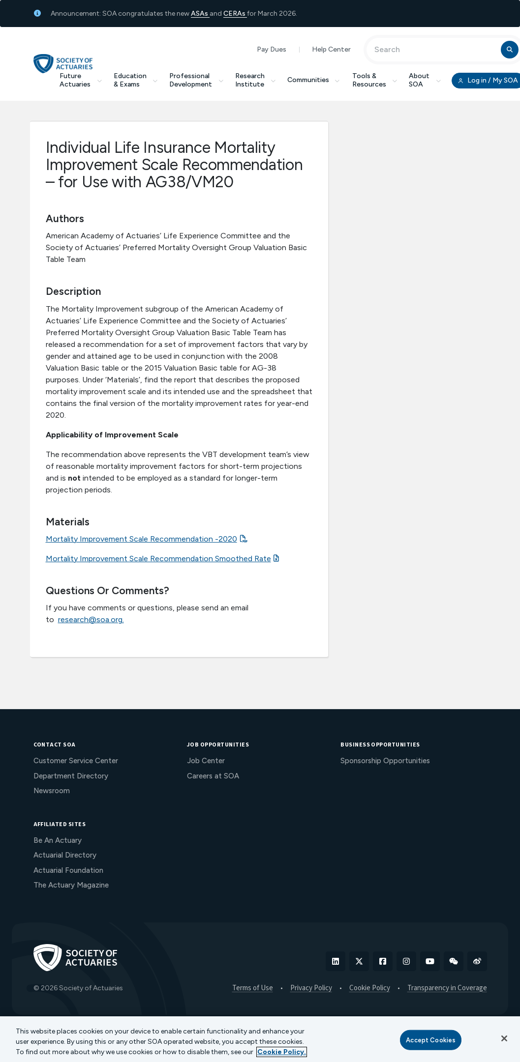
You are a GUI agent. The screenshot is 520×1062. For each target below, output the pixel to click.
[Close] (504, 1038)
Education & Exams (136, 80)
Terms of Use (252, 988)
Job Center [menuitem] (206, 760)
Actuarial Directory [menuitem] (64, 855)
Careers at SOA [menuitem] (213, 776)
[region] (260, 1039)
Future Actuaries (81, 80)
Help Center (331, 49)
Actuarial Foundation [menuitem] (68, 870)
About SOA (425, 80)
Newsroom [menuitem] (51, 790)
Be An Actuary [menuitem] (57, 840)
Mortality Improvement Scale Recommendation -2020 (141, 539)
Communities (313, 80)
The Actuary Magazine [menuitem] (71, 885)
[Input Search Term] (435, 49)
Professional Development (196, 80)
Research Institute (255, 80)
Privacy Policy (311, 988)
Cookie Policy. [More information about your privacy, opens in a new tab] (281, 1052)
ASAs (200, 13)
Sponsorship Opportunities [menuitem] (385, 760)
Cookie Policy (369, 988)
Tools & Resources (375, 80)
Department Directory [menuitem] (70, 776)
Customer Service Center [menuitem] (75, 760)
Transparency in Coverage (447, 988)
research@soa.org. (91, 619)
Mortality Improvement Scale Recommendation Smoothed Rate (158, 558)
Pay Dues (271, 49)
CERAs (235, 13)
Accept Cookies (431, 1039)
